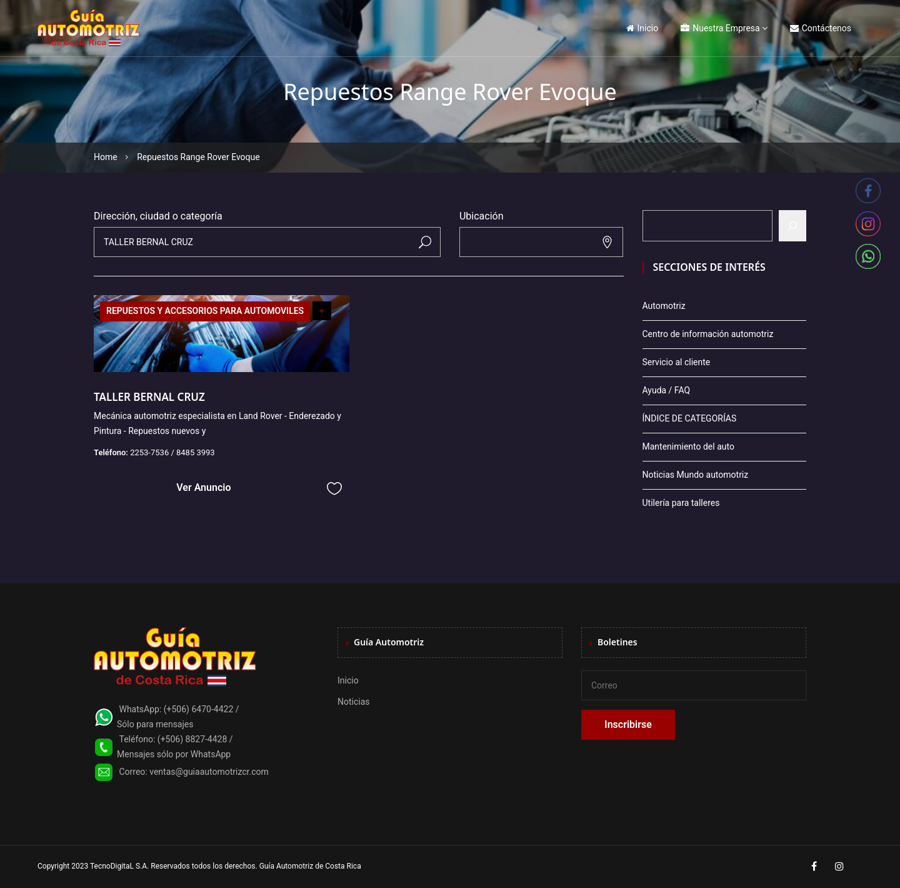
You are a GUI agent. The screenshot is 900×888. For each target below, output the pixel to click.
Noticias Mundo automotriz (695, 475)
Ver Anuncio (203, 487)
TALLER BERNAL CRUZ (149, 397)
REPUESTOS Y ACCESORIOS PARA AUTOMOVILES (205, 311)
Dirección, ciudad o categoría (158, 216)
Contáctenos (820, 28)
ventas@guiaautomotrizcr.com (209, 772)
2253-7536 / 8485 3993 (172, 452)
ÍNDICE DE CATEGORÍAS (689, 418)
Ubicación (481, 216)
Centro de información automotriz (708, 334)
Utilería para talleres (681, 503)
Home (106, 157)
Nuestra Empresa (720, 28)
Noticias (354, 702)
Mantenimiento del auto (688, 446)
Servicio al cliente (676, 362)
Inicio (642, 28)
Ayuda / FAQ (666, 390)
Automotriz (664, 306)
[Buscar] (792, 225)
